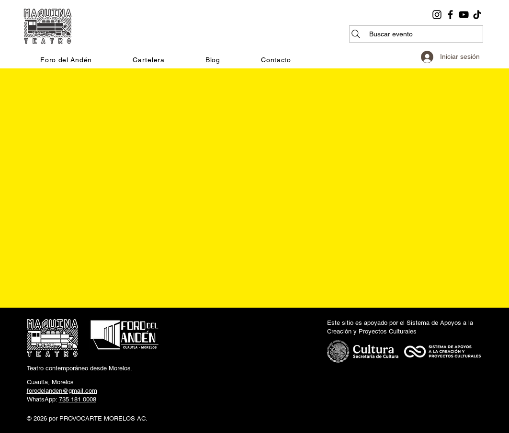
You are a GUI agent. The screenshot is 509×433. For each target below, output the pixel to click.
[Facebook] (450, 15)
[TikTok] (477, 15)
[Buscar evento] (416, 34)
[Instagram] (437, 15)
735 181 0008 (77, 399)
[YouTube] (464, 15)
